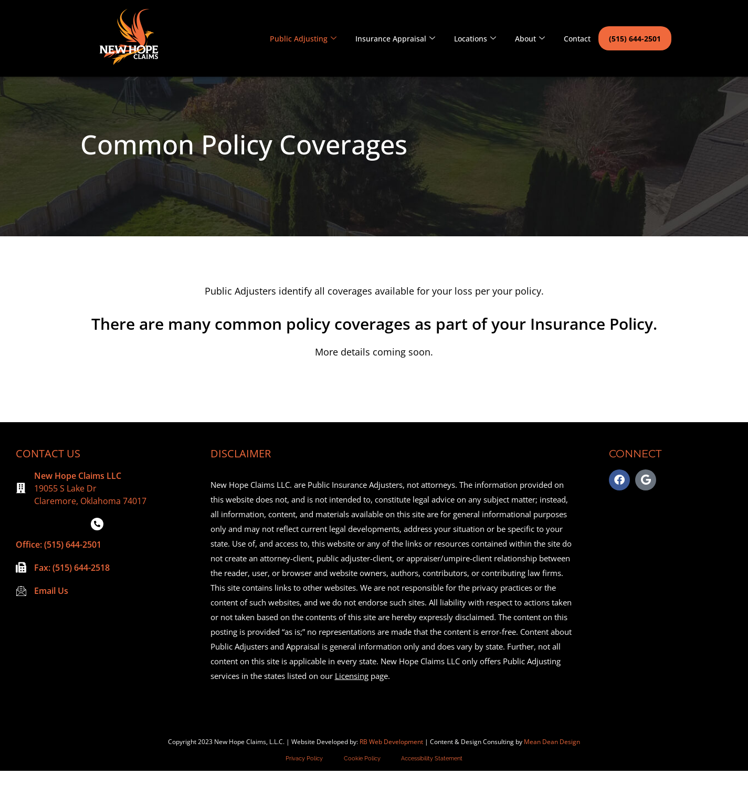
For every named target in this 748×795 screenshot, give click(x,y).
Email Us (51, 615)
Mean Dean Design (552, 765)
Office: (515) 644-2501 (58, 568)
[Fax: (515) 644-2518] (21, 592)
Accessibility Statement (432, 782)
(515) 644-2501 (635, 39)
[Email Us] (21, 615)
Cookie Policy (362, 782)
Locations (475, 39)
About (530, 39)
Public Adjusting (303, 39)
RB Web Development (391, 765)
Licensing (351, 700)
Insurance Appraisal (395, 39)
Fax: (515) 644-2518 (72, 592)
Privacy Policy (304, 782)
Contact (577, 39)
